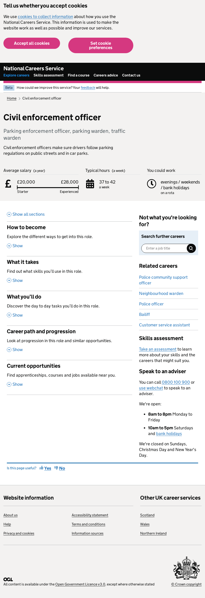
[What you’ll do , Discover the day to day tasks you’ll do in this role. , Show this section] (69, 308)
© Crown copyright (186, 584)
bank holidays (169, 433)
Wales (145, 524)
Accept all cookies (32, 43)
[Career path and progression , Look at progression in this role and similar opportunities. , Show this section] (69, 342)
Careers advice (106, 75)
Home (11, 98)
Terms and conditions (88, 524)
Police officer (151, 304)
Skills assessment (49, 75)
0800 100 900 (176, 382)
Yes (47, 468)
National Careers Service (33, 68)
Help (7, 524)
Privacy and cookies (18, 533)
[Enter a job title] (168, 248)
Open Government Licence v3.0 (80, 584)
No (62, 468)
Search (191, 248)
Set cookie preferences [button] (100, 45)
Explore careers (16, 75)
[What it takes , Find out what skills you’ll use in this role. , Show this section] (69, 273)
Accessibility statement (90, 515)
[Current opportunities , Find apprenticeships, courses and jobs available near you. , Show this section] (69, 377)
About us (10, 515)
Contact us (131, 75)
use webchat (151, 388)
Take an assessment (157, 349)
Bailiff (144, 314)
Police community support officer (163, 280)
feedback (88, 87)
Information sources (87, 533)
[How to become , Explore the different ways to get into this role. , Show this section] (69, 238)
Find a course (78, 75)
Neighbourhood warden (161, 293)
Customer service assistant (164, 325)
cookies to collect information (45, 16)
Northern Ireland (153, 533)
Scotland (147, 515)
